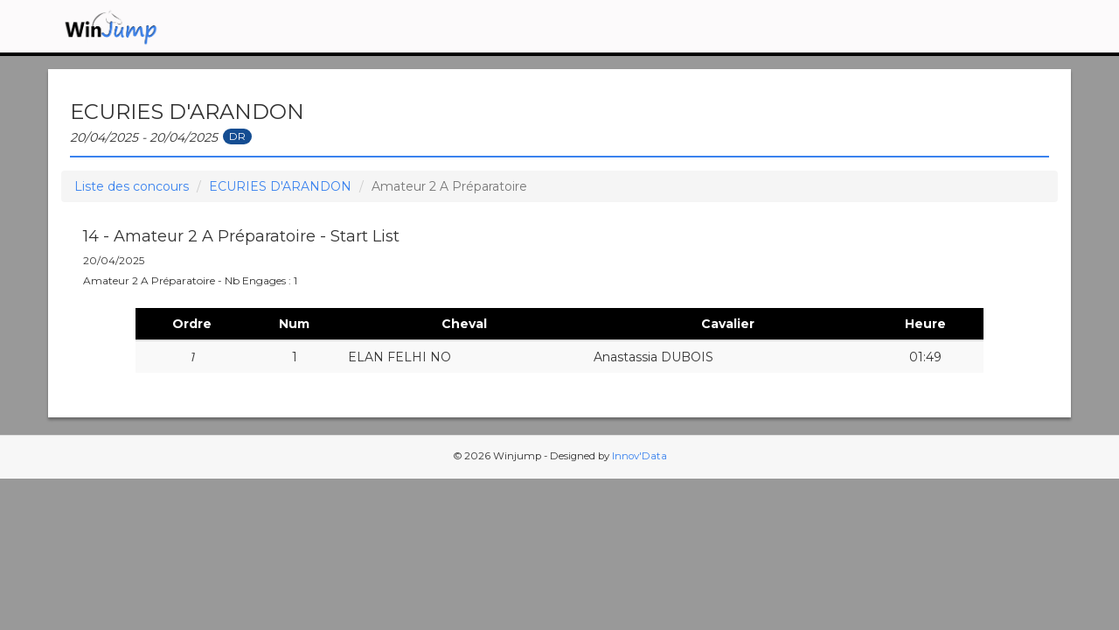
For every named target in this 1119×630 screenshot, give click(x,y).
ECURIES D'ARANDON (280, 186)
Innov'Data (639, 456)
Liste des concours (131, 186)
